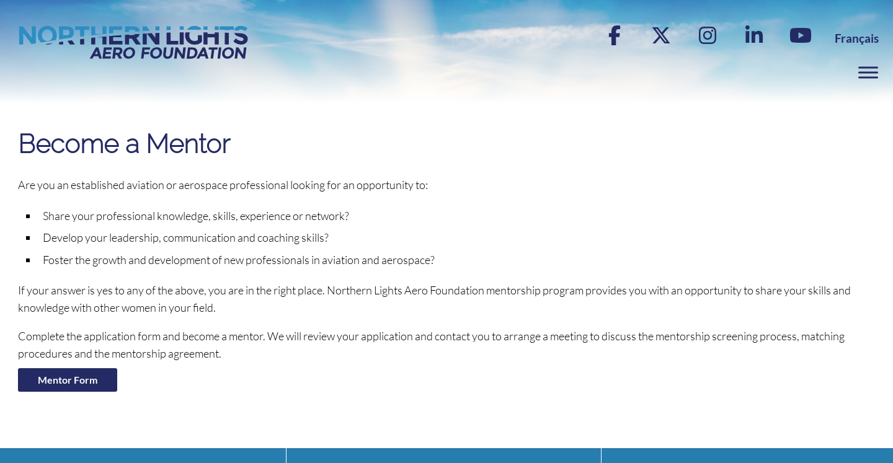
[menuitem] (857, 38)
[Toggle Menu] (868, 73)
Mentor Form (67, 380)
